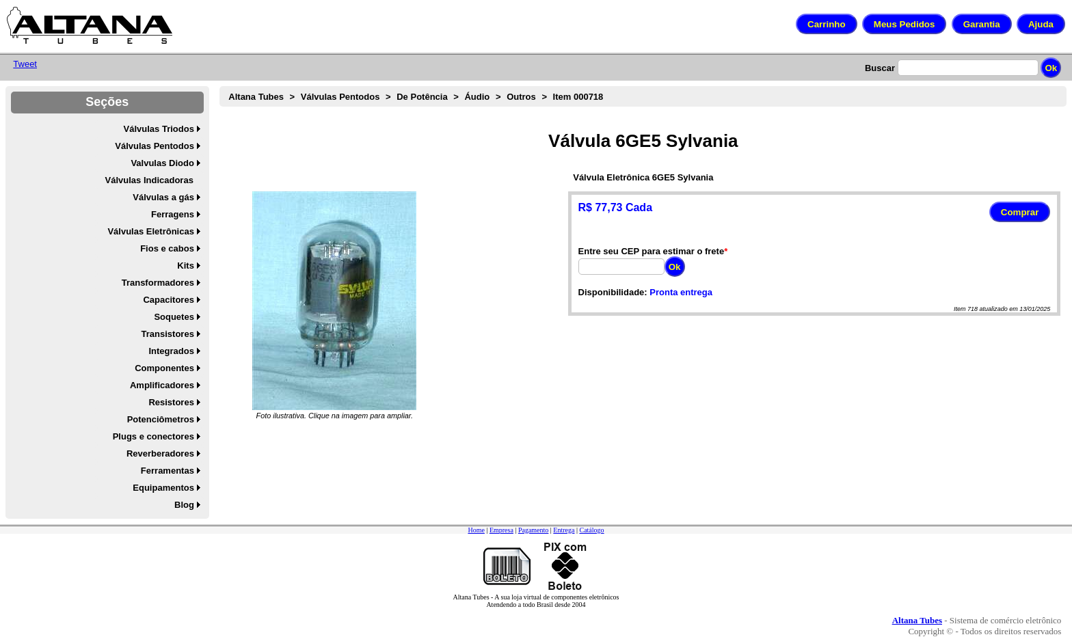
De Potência (422, 97)
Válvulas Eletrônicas (150, 231)
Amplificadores (162, 385)
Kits (185, 265)
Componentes (164, 368)
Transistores (168, 334)
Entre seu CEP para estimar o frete (651, 251)
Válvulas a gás (163, 197)
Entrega (563, 530)
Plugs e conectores (153, 436)
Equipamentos (163, 488)
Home (476, 530)
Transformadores (158, 282)
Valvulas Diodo (162, 163)
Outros (521, 97)
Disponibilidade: (612, 292)
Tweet (25, 64)
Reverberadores (160, 453)
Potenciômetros (160, 419)
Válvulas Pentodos (154, 146)
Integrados (170, 351)
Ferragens (172, 214)
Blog (184, 505)
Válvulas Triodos (159, 129)
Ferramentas (167, 470)
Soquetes (174, 317)
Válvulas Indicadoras (149, 180)
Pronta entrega (680, 292)
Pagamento (533, 530)
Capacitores (168, 300)
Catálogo (591, 530)
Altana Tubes (256, 97)
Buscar (880, 68)
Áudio (477, 97)
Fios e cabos (167, 248)
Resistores (170, 402)
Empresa (501, 530)
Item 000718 (578, 97)
